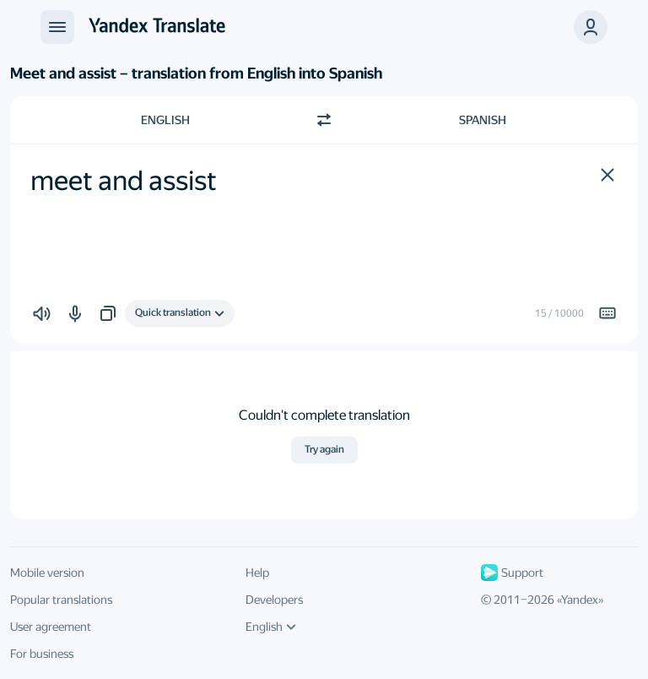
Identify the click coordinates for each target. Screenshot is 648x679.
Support (512, 572)
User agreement (50, 626)
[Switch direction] (324, 119)
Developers (274, 599)
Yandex (579, 599)
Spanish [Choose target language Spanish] (482, 120)
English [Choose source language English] (165, 120)
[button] (607, 175)
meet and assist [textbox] (123, 181)
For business (41, 653)
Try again (324, 449)
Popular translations (61, 599)
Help (257, 572)
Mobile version (47, 572)
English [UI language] (271, 626)
